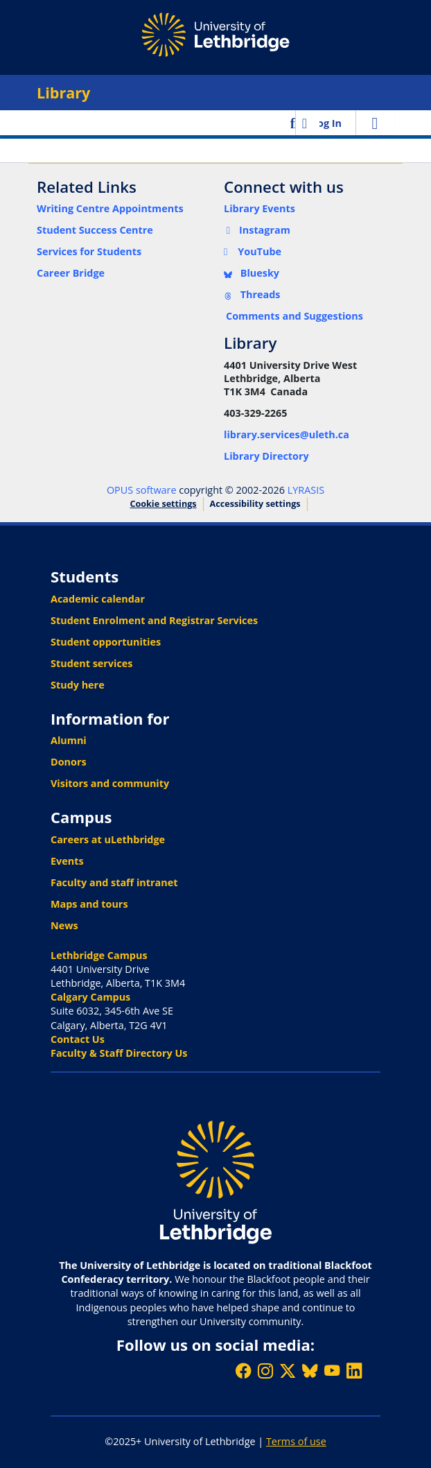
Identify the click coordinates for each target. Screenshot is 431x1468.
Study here (78, 684)
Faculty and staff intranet (114, 882)
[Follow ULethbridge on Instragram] (265, 1370)
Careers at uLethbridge (108, 839)
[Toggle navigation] (374, 122)
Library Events (259, 208)
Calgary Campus (90, 996)
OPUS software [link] (142, 489)
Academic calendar (98, 598)
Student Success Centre (95, 229)
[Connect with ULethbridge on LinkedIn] (354, 1370)
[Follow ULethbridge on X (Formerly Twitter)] (287, 1370)
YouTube (252, 251)
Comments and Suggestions (294, 315)
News (64, 925)
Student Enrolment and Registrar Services (154, 620)
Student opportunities (106, 641)
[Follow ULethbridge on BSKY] (310, 1370)
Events (67, 860)
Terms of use (296, 1441)
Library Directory (266, 456)
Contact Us (78, 1039)
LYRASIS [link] (306, 489)
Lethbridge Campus (99, 955)
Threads (252, 294)
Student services (92, 663)
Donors (69, 761)
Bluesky (251, 272)
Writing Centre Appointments (110, 208)
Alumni (69, 740)
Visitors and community (110, 783)
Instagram (257, 229)
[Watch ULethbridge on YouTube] (332, 1370)
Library (63, 93)
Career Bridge (71, 272)
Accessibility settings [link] (255, 504)
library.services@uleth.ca (286, 434)
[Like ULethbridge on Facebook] (243, 1370)
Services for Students (89, 251)
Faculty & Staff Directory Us (119, 1053)
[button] (294, 122)
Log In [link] (327, 123)
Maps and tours (89, 903)
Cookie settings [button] (163, 504)
